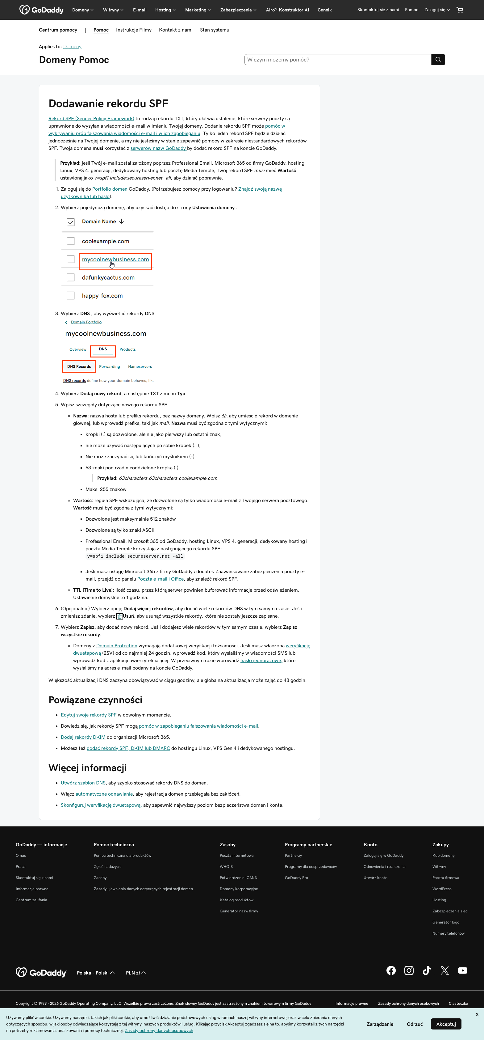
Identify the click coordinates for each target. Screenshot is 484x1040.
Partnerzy (293, 855)
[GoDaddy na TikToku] (426, 974)
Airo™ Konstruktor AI (287, 10)
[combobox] (338, 59)
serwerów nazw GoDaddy (159, 148)
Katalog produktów (236, 900)
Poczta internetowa (237, 855)
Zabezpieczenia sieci (450, 911)
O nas (21, 855)
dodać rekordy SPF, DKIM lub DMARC (128, 748)
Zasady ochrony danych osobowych (408, 1003)
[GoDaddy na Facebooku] (391, 974)
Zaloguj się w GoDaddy (383, 855)
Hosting (439, 900)
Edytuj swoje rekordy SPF (89, 714)
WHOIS (226, 867)
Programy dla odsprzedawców (311, 867)
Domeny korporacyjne (239, 889)
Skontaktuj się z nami (34, 878)
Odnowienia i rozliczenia (385, 867)
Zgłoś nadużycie (108, 867)
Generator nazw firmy (239, 911)
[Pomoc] (412, 9)
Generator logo (445, 922)
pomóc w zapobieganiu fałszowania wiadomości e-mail (198, 725)
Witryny (439, 867)
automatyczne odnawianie (104, 793)
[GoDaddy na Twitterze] (444, 974)
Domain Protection (116, 645)
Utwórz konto (375, 878)
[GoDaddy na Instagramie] (409, 974)
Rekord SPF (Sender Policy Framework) (91, 118)
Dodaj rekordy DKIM (83, 736)
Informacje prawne (32, 889)
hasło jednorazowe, (261, 660)
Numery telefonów (448, 933)
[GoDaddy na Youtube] (462, 974)
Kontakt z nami (176, 29)
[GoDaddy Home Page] (41, 972)
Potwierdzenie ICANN (238, 878)
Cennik (325, 10)
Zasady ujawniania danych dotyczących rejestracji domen (143, 889)
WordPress (442, 889)
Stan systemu (214, 29)
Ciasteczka (458, 1003)
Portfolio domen (109, 188)
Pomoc (101, 29)
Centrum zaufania (31, 900)
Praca (21, 867)
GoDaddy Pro (296, 878)
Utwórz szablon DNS (83, 782)
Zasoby (100, 878)
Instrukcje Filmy (134, 29)
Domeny (72, 46)
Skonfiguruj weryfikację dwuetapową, (101, 804)
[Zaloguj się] (438, 9)
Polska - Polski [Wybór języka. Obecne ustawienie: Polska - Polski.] (96, 972)
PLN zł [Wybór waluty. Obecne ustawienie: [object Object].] (136, 972)
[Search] (438, 59)
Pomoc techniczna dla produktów (122, 855)
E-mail (140, 10)
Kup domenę (443, 855)
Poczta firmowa (445, 878)
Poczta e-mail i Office (160, 578)
